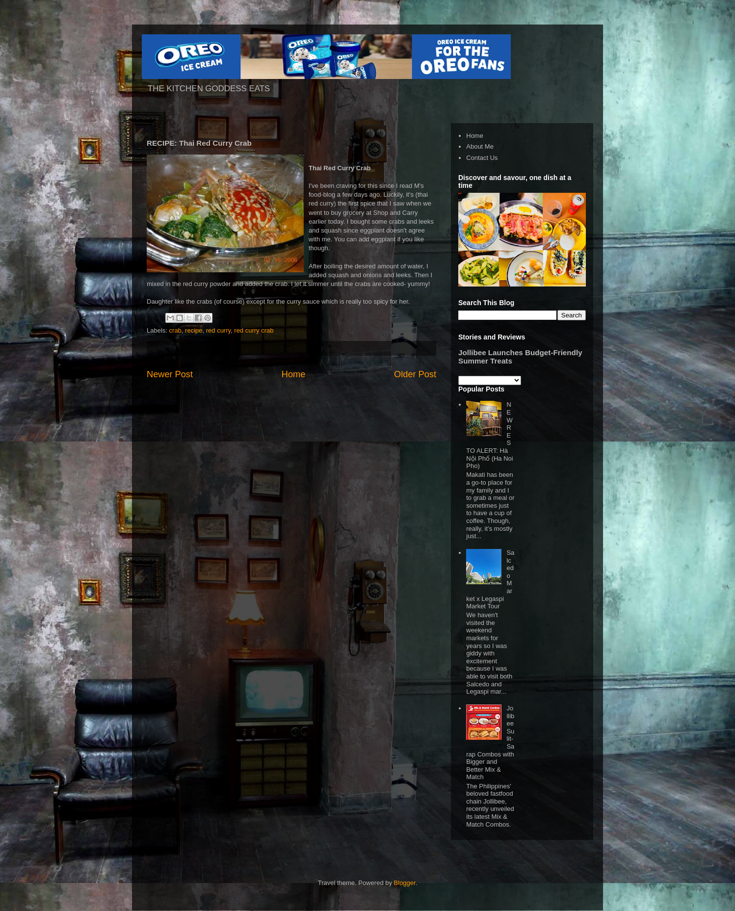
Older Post (415, 374)
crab (175, 330)
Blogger (405, 882)
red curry (218, 330)
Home (294, 374)
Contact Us (482, 157)
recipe (193, 330)
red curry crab (253, 330)
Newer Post (170, 374)
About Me (480, 146)
